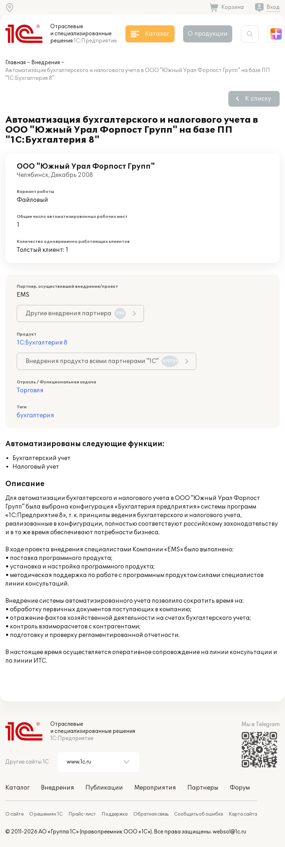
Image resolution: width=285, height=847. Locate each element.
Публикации (104, 787)
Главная (15, 63)
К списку (258, 98)
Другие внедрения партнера (76, 313)
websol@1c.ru (229, 832)
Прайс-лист (82, 814)
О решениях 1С (46, 814)
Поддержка (115, 814)
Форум (240, 787)
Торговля (30, 390)
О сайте (14, 814)
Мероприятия (155, 787)
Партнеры (202, 787)
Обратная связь (151, 814)
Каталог (17, 787)
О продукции (208, 33)
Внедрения (45, 63)
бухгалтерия (35, 415)
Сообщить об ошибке (198, 814)
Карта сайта (243, 814)
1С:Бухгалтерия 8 (42, 342)
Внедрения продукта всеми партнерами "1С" (102, 361)
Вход (273, 7)
